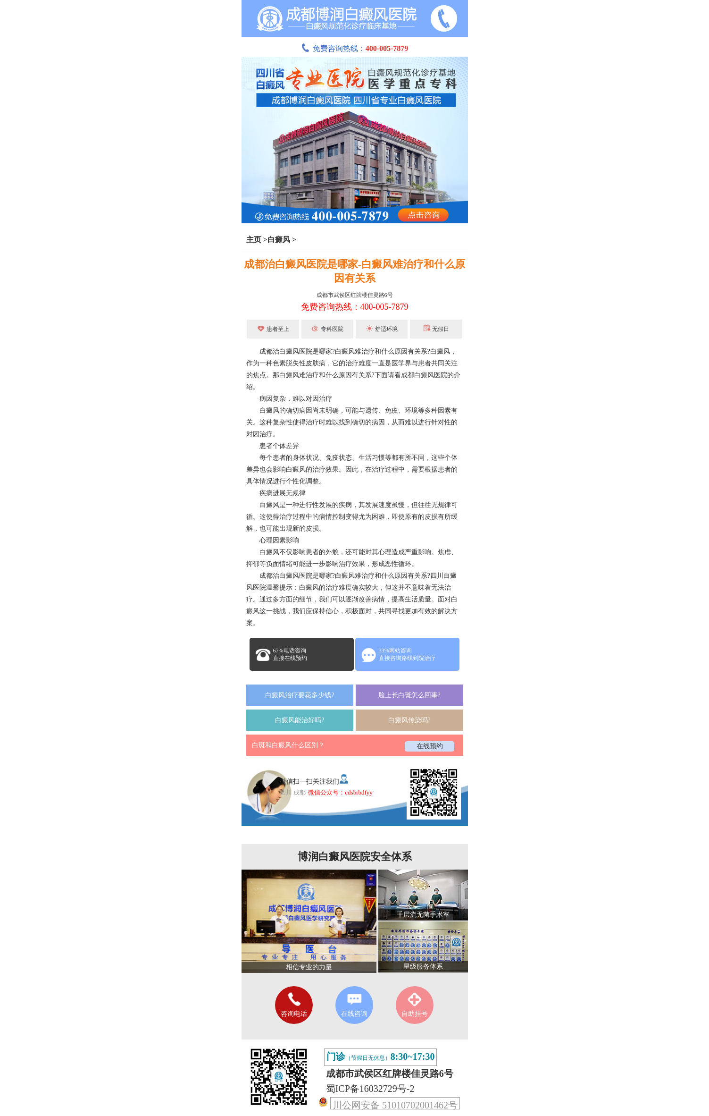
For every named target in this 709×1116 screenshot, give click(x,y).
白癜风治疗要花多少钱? (299, 695)
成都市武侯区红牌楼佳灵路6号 (355, 295)
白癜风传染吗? (409, 720)
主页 (253, 240)
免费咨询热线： (355, 48)
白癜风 (278, 240)
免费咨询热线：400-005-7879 (355, 307)
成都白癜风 (417, 375)
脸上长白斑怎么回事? (409, 695)
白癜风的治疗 (305, 469)
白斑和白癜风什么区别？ (288, 745)
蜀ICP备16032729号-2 (370, 1088)
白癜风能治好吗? (299, 720)
